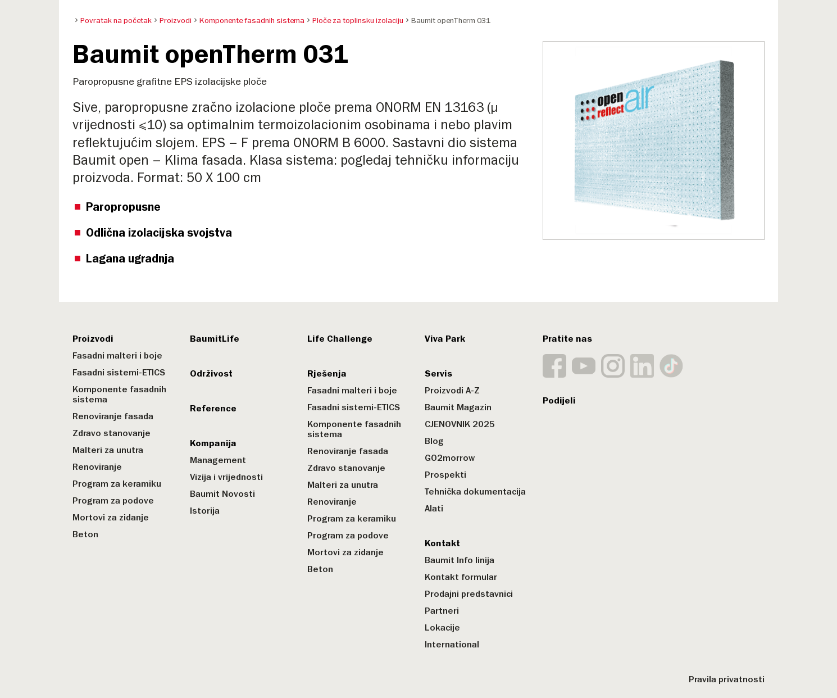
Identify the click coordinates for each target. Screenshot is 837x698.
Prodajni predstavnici (469, 594)
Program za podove (113, 500)
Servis (438, 373)
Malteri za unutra (107, 450)
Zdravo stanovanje (111, 433)
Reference (213, 408)
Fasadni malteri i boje (117, 355)
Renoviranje (97, 467)
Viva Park (445, 339)
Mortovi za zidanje (110, 517)
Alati (434, 508)
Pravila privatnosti (727, 679)
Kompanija (213, 443)
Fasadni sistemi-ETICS (118, 372)
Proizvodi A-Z (452, 390)
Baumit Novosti (222, 494)
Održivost (211, 373)
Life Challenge (339, 339)
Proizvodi (92, 339)
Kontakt (442, 543)
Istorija (205, 510)
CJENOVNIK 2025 (460, 424)
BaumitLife (214, 339)
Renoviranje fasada (112, 416)
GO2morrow (450, 458)
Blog (434, 441)
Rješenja (327, 373)
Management (218, 460)
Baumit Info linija (459, 560)
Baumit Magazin (458, 407)
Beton (85, 534)
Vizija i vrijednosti (226, 477)
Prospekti (445, 475)
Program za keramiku (116, 483)
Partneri (442, 611)
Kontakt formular (461, 577)
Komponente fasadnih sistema (119, 394)
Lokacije (442, 627)
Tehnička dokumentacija (475, 491)
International (452, 644)
